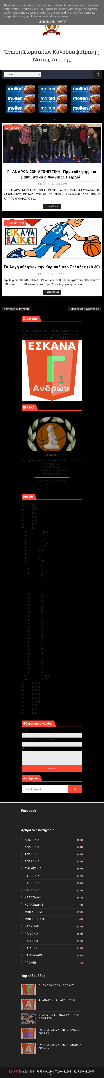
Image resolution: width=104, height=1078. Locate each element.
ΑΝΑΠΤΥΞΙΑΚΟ (16, 223)
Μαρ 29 (36, 576)
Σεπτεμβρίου (36, 542)
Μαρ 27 (36, 597)
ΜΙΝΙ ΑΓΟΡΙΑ (33, 912)
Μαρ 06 (36, 653)
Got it (62, 21)
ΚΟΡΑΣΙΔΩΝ (33, 897)
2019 (29, 527)
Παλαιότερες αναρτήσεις (84, 308)
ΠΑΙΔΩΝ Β (31, 940)
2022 (29, 516)
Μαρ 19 (36, 615)
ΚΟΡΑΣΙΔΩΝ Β (34, 904)
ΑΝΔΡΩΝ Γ (14, 128)
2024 (29, 509)
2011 (29, 709)
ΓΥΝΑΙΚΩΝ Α (33, 868)
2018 (29, 683)
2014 (29, 697)
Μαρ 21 (36, 608)
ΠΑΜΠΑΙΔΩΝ (33, 955)
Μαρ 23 (36, 604)
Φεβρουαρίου (37, 675)
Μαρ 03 (36, 664)
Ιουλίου (33, 550)
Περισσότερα (52, 206)
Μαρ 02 (36, 668)
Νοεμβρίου (35, 535)
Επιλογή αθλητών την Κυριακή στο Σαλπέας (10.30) (52, 267)
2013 (29, 701)
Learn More (47, 21)
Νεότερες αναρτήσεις (16, 308)
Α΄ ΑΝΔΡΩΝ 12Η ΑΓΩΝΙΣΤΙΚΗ (57, 1000)
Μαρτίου (34, 565)
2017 (29, 686)
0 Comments (60, 184)
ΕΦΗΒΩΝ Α (32, 875)
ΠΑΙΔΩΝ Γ (31, 948)
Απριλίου (34, 561)
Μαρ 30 (36, 572)
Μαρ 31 (36, 568)
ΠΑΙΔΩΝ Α (31, 933)
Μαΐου (33, 557)
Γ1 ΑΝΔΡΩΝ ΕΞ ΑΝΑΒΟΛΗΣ (40, 327)
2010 (29, 712)
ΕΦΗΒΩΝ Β (32, 883)
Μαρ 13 (36, 634)
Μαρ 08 (36, 645)
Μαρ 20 (36, 612)
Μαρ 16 (36, 627)
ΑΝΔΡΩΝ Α (32, 839)
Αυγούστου (36, 546)
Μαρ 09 (36, 642)
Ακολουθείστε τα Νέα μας (52, 480)
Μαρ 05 (36, 657)
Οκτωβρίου (36, 539)
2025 (29, 505)
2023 (29, 513)
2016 (29, 690)
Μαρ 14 (36, 631)
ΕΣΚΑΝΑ (14, 1071)
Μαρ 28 (36, 593)
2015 (29, 694)
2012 (29, 705)
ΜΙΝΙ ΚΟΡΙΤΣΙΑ (35, 919)
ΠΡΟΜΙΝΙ (31, 962)
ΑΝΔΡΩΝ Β (32, 846)
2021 (29, 520)
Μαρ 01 (36, 671)
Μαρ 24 (36, 601)
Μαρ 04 (36, 660)
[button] (51, 119)
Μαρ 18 (36, 619)
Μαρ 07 (36, 649)
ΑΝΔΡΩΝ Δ (32, 861)
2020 (29, 524)
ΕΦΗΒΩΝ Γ (32, 890)
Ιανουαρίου (35, 679)
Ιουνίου (33, 553)
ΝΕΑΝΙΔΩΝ (32, 926)
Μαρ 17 (36, 623)
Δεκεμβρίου (36, 531)
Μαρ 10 (36, 638)
